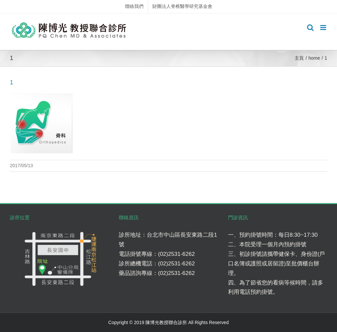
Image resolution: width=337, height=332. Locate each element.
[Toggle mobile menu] (323, 27)
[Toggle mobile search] (310, 27)
